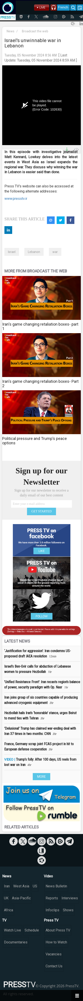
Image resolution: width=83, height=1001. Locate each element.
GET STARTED (41, 511)
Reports (52, 898)
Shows (68, 910)
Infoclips (52, 910)
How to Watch (56, 942)
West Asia (21, 886)
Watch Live (12, 930)
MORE (41, 776)
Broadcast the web (35, 31)
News (10, 31)
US (35, 886)
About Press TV (58, 930)
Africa (8, 910)
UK (6, 898)
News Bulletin (56, 886)
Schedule (32, 930)
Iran (7, 886)
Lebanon (34, 252)
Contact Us (54, 966)
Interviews (70, 898)
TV (4, 920)
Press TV (51, 920)
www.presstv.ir (15, 198)
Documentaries (15, 942)
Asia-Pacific (21, 898)
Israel (11, 252)
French (63, 7)
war (55, 252)
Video (48, 876)
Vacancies (54, 954)
